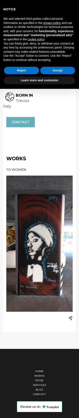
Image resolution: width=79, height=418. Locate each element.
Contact (20, 122)
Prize (39, 380)
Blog (39, 389)
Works (39, 375)
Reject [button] (21, 70)
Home (39, 371)
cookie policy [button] (36, 39)
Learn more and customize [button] (39, 80)
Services (39, 385)
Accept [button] (58, 70)
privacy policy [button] (52, 23)
